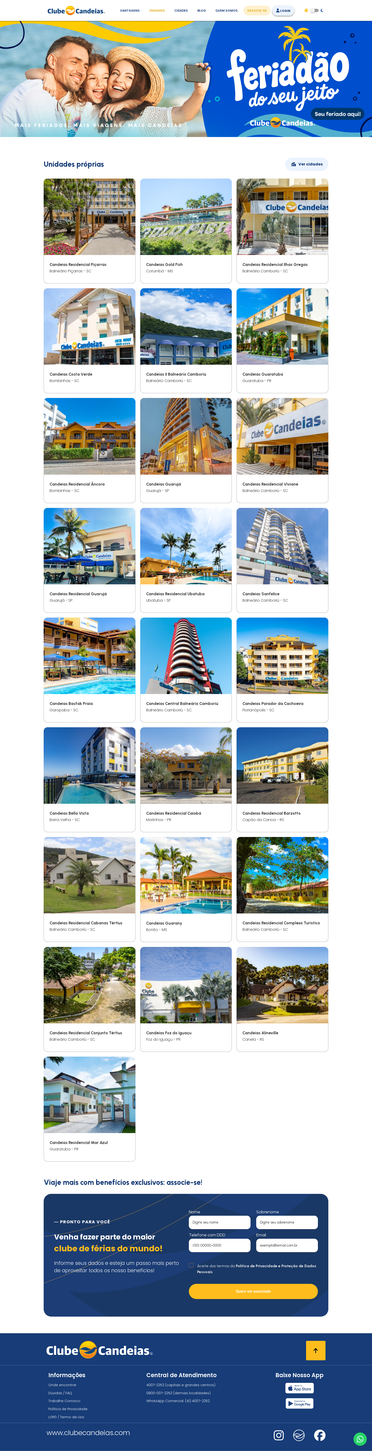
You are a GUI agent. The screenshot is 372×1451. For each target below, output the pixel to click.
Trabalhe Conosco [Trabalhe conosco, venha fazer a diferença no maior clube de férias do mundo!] (64, 1401)
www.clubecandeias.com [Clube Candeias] (88, 1432)
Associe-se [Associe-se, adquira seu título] (257, 11)
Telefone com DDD (207, 1235)
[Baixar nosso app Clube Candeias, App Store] (299, 1388)
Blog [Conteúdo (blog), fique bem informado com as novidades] (201, 11)
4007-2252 (155, 1385)
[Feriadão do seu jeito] (186, 135)
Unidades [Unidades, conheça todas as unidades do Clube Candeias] (157, 11)
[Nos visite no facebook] (320, 1439)
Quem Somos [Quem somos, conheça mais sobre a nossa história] (226, 11)
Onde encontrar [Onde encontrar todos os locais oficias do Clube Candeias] (62, 1385)
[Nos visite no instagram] (279, 1439)
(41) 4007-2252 (197, 1401)
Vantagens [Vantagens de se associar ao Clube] (130, 11)
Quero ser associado (253, 1291)
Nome (194, 1212)
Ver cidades (307, 164)
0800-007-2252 (159, 1393)
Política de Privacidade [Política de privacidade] (68, 1409)
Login (283, 11)
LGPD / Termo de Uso (66, 1417)
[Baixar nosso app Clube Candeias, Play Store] (299, 1403)
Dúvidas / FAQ (60, 1393)
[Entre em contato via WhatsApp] (359, 1438)
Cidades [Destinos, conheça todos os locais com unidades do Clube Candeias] (181, 11)
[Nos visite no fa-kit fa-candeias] (299, 1440)
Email (261, 1235)
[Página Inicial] (77, 10)
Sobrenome (267, 1212)
